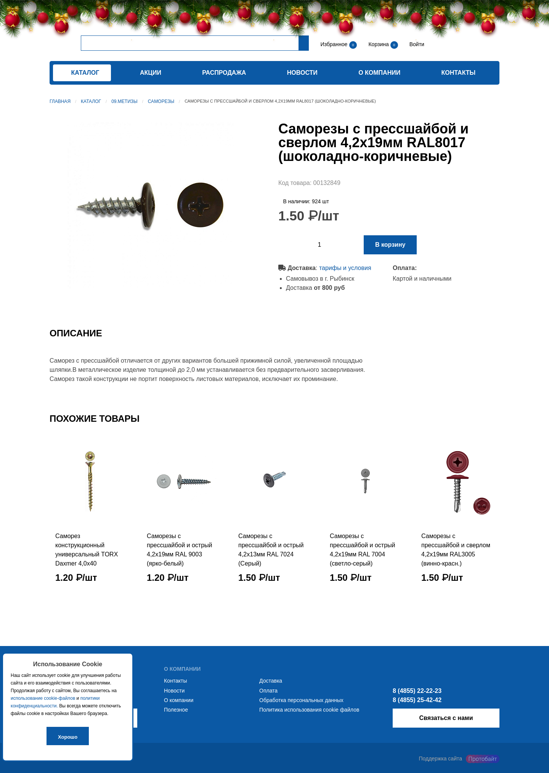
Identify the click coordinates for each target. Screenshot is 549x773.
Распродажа (224, 72)
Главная (60, 101)
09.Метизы (124, 101)
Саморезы (161, 101)
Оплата (268, 691)
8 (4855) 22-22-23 (417, 691)
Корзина (379, 44)
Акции (150, 72)
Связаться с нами (446, 718)
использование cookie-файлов (43, 698)
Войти (416, 44)
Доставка (270, 681)
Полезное (176, 710)
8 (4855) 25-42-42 (417, 700)
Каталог (91, 101)
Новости (302, 72)
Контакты (458, 72)
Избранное (333, 44)
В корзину (390, 244)
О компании (379, 72)
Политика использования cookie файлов (309, 710)
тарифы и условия (345, 268)
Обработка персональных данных (301, 700)
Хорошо (67, 737)
